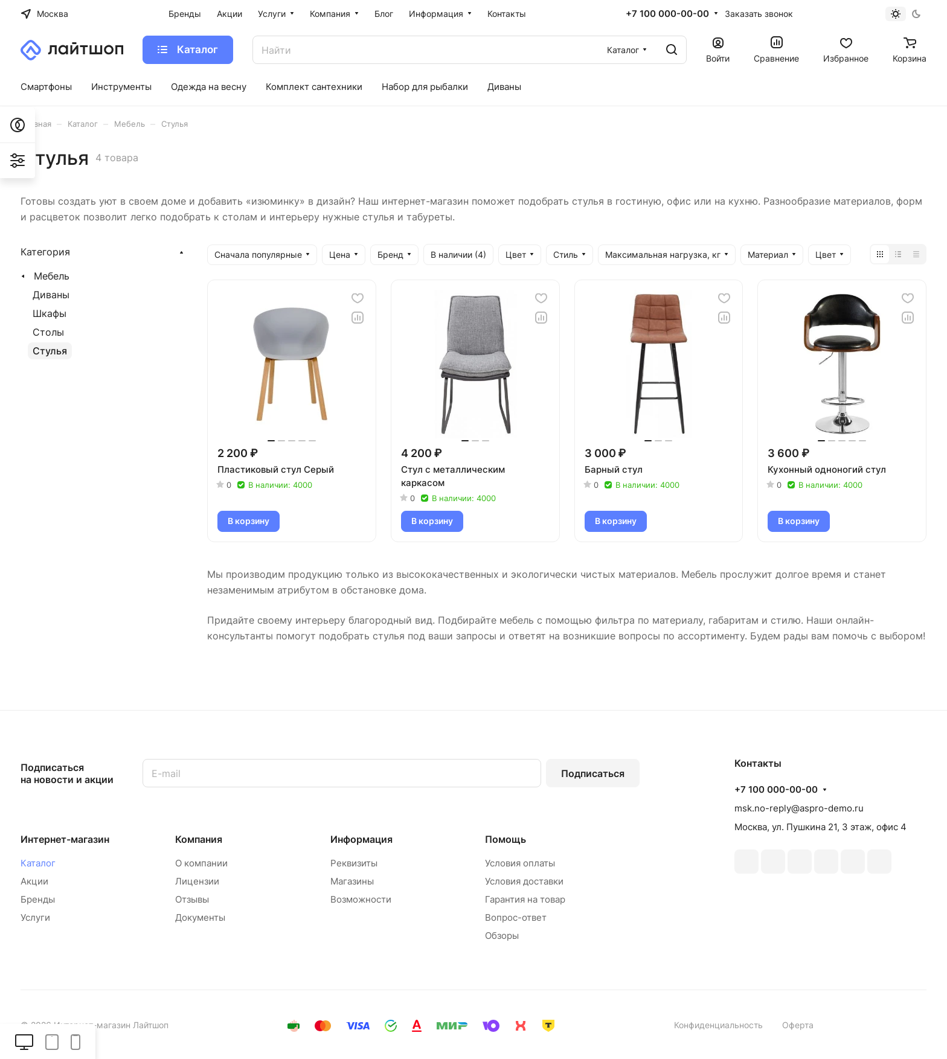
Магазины (352, 881)
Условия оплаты (520, 863)
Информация (361, 839)
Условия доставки (524, 881)
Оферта (798, 1025)
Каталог (38, 863)
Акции (34, 881)
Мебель (51, 276)
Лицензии (197, 881)
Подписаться (592, 773)
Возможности (360, 899)
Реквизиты (353, 863)
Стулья (50, 351)
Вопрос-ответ (516, 917)
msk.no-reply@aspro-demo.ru (799, 808)
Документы (200, 917)
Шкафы (49, 313)
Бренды (38, 899)
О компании (201, 863)
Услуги (35, 917)
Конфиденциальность (718, 1025)
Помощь (505, 839)
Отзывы (192, 899)
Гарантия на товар (525, 899)
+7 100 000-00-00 (667, 13)
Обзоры (502, 935)
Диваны (51, 295)
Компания (198, 839)
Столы (48, 332)
